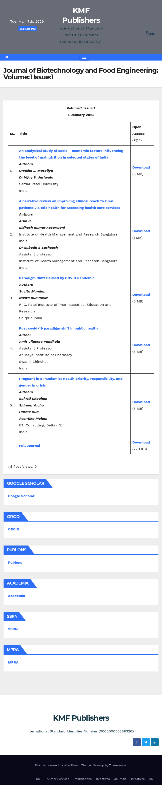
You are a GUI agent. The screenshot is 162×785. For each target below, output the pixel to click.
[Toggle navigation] (84, 57)
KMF (39, 779)
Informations (83, 779)
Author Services (58, 779)
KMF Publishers (81, 718)
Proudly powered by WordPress (57, 765)
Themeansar (117, 765)
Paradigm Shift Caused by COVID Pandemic (56, 278)
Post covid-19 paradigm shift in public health (58, 328)
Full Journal (29, 446)
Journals (120, 779)
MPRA (13, 662)
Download (141, 167)
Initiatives (103, 779)
